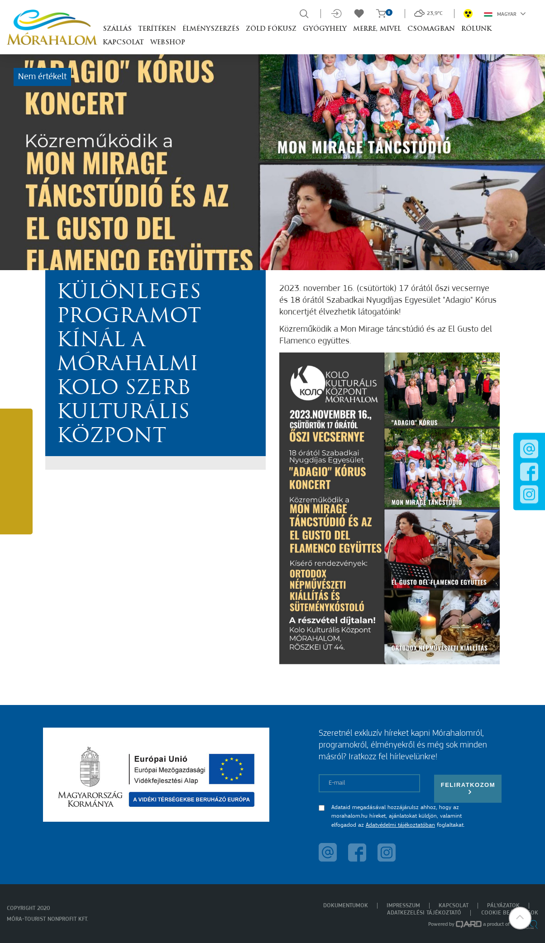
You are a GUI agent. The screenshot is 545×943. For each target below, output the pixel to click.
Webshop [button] (167, 42)
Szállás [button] (117, 29)
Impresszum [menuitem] (403, 906)
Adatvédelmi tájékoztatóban (400, 825)
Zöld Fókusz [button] (271, 29)
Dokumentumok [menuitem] (345, 906)
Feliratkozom (468, 788)
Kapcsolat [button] (123, 42)
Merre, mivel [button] (377, 29)
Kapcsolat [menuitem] (454, 906)
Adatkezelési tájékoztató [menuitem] (424, 913)
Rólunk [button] (476, 29)
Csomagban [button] (431, 29)
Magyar (505, 13)
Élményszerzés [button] (210, 29)
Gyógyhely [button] (325, 29)
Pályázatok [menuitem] (503, 906)
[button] (520, 918)
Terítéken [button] (157, 29)
